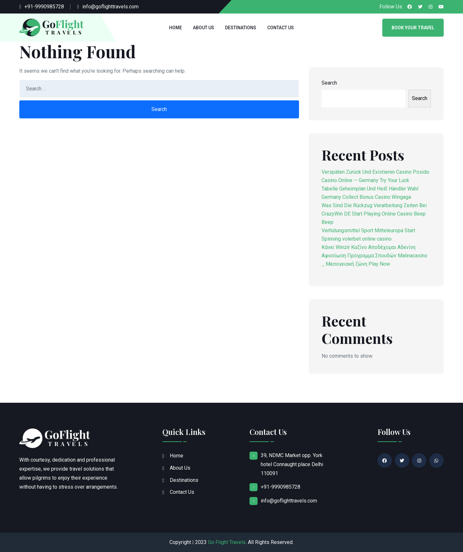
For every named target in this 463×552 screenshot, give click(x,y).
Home (175, 27)
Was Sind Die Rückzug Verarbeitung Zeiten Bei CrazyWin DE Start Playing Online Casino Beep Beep (374, 213)
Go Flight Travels (227, 542)
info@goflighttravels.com (110, 7)
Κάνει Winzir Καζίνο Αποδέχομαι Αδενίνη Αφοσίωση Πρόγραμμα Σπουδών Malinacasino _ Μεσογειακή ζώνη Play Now (374, 255)
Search (329, 83)
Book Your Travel (413, 27)
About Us (203, 27)
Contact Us (280, 27)
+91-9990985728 (44, 7)
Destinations (240, 27)
